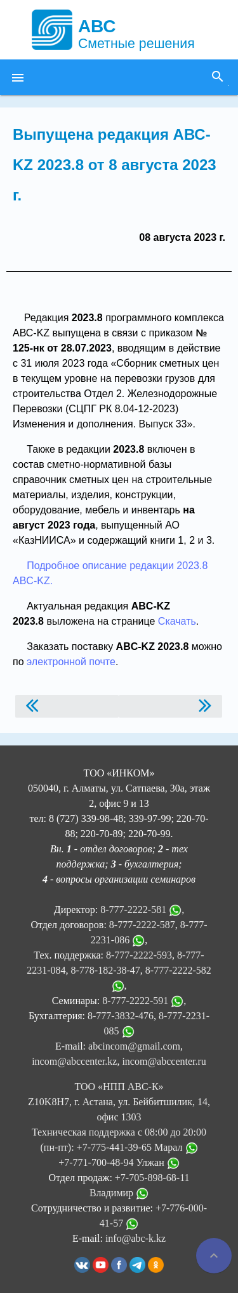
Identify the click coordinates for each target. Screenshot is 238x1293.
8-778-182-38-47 (105, 970)
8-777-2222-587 (142, 924)
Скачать (177, 621)
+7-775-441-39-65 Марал (137, 1147)
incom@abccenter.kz (74, 1061)
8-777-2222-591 (135, 1000)
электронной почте (71, 661)
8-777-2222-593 (139, 955)
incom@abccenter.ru (164, 1061)
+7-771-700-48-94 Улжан (119, 1162)
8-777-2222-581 (133, 909)
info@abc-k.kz (135, 1238)
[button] (18, 77)
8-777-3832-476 (121, 1015)
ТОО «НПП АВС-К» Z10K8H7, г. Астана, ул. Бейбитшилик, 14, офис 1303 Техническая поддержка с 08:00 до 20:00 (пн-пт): (119, 1117)
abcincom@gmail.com (134, 1046)
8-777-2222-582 (178, 970)
